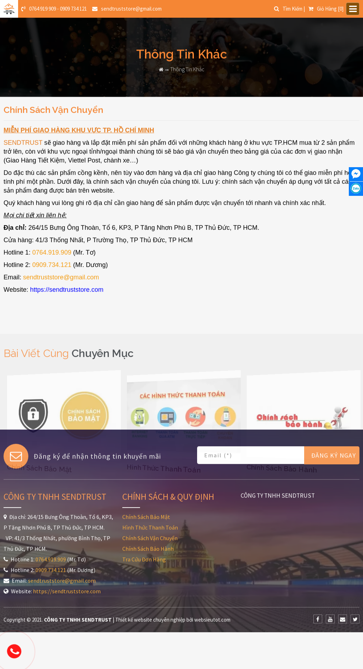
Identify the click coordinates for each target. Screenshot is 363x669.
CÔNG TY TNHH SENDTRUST (278, 434)
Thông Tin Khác (187, 65)
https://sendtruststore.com (67, 298)
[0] (326, 8)
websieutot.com (212, 558)
